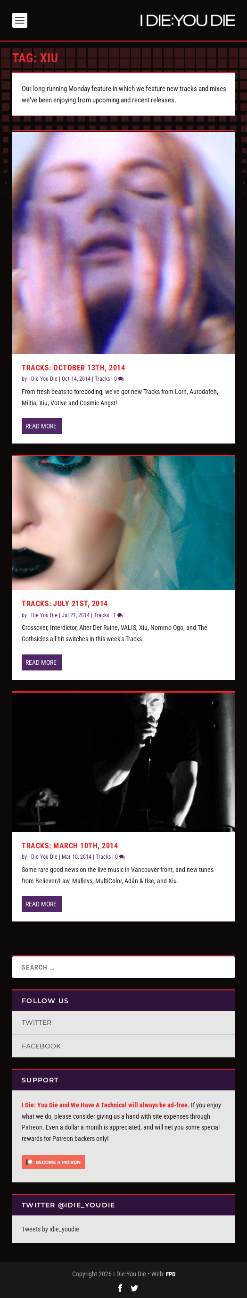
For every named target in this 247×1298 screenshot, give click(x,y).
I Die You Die (43, 379)
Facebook (41, 1046)
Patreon (32, 1127)
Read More (41, 426)
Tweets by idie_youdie (50, 1229)
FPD (170, 1274)
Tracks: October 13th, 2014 (73, 367)
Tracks (102, 379)
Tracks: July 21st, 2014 (65, 603)
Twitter (36, 1022)
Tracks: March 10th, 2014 (70, 845)
